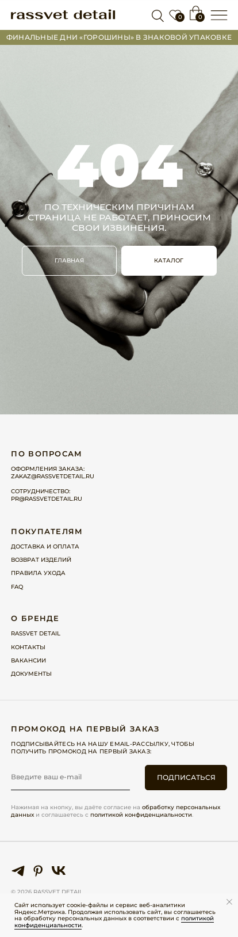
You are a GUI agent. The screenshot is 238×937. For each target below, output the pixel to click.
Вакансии (28, 660)
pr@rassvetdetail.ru (46, 498)
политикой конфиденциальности (141, 814)
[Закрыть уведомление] (229, 902)
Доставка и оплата (45, 546)
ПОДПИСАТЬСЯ (186, 778)
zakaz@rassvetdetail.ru (52, 476)
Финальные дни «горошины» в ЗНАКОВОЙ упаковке (119, 37)
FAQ (17, 587)
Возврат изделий (41, 559)
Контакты (28, 647)
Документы (31, 673)
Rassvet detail (35, 633)
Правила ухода (38, 573)
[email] (70, 777)
